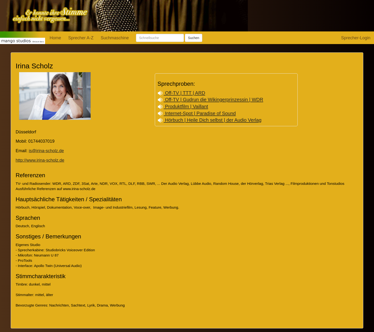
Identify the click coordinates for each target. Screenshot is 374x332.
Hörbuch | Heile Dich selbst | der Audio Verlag (209, 120)
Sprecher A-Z (81, 37)
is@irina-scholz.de (46, 150)
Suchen (193, 38)
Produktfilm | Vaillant (182, 106)
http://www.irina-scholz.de (40, 160)
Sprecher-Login (355, 37)
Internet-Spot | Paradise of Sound (196, 113)
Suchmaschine (115, 37)
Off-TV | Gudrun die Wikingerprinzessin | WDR (210, 99)
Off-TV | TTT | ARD (181, 93)
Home (55, 37)
